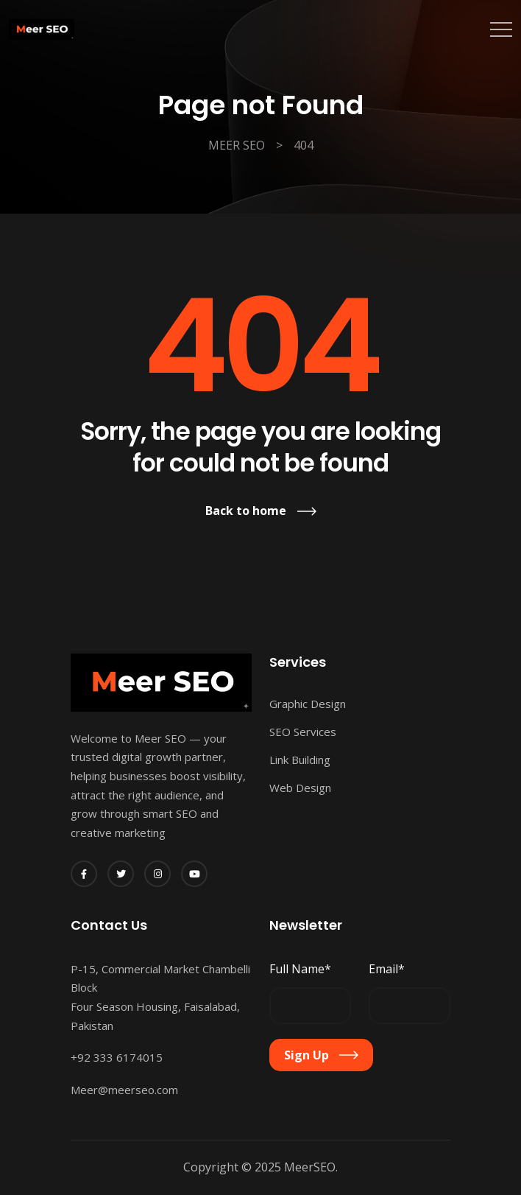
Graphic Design (307, 703)
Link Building (299, 759)
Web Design (300, 787)
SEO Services (302, 731)
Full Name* (300, 969)
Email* (387, 969)
